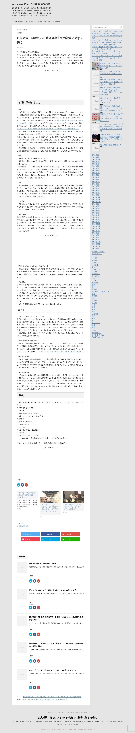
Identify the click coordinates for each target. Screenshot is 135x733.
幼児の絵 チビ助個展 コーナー (111, 145)
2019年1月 (96, 195)
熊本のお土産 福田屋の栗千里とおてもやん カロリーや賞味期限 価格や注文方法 (111, 108)
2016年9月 (96, 248)
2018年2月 (96, 219)
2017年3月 (96, 235)
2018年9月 (96, 204)
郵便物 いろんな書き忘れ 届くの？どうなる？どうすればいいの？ (111, 66)
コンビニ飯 (96, 269)
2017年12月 (96, 224)
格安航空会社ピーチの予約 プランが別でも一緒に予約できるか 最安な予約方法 (52, 697)
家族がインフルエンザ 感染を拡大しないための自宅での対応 (52, 590)
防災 (27, 526)
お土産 (94, 258)
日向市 (94, 300)
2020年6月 (96, 166)
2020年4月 (96, 170)
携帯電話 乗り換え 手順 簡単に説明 (42, 563)
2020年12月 (96, 159)
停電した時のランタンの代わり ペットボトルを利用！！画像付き (72, 507)
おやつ (94, 256)
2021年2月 (96, 157)
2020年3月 (96, 173)
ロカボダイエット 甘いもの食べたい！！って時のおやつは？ (52, 670)
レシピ (94, 280)
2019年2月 (96, 193)
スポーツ (95, 271)
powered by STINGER (88, 729)
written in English (98, 252)
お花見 (94, 263)
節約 (93, 316)
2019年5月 (96, 186)
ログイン (95, 330)
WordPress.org (97, 337)
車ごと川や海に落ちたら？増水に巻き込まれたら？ (65, 352)
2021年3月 (96, 155)
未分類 (21, 523)
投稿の (96, 333)
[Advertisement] (50, 85)
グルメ (94, 267)
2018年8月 (96, 206)
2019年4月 (96, 188)
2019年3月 (96, 191)
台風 (20, 526)
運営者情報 (56, 21)
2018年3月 (96, 217)
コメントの (98, 335)
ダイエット (96, 274)
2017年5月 (96, 233)
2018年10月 (96, 202)
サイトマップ (30, 21)
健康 (93, 285)
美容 (93, 318)
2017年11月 (96, 226)
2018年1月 (96, 222)
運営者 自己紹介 (44, 21)
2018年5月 (96, 213)
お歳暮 (94, 260)
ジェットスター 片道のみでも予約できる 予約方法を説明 (111, 74)
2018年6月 (96, 211)
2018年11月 (96, 199)
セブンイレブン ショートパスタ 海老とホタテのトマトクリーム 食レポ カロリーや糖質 (107, 58)
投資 (93, 294)
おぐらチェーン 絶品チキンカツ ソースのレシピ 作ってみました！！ (111, 100)
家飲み (94, 289)
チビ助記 (95, 276)
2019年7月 (96, 182)
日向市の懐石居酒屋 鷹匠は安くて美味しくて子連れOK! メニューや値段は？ (111, 82)
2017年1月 (96, 240)
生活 (93, 309)
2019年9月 (96, 177)
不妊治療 (95, 283)
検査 (93, 305)
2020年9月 (96, 162)
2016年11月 (96, 244)
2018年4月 (96, 215)
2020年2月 (96, 175)
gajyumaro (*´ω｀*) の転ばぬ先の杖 (31, 4)
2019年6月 (96, 184)
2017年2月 (96, 237)
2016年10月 (96, 246)
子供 (93, 287)
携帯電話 (95, 296)
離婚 (93, 327)
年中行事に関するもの (100, 291)
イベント (95, 265)
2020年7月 (96, 164)
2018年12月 (96, 197)
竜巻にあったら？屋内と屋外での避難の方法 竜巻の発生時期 (45, 699)
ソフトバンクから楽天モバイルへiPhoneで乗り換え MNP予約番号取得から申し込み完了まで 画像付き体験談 (107, 42)
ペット (94, 278)
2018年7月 (96, 208)
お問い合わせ (18, 21)
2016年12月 (96, 242)
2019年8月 (96, 179)
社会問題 (95, 314)
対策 (23, 526)
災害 (93, 307)
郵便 (93, 325)
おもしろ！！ (97, 254)
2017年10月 (96, 228)
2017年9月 (96, 231)
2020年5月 (96, 168)
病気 (93, 312)
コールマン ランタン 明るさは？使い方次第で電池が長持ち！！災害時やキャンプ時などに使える (49, 509)
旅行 (93, 298)
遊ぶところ (96, 323)
